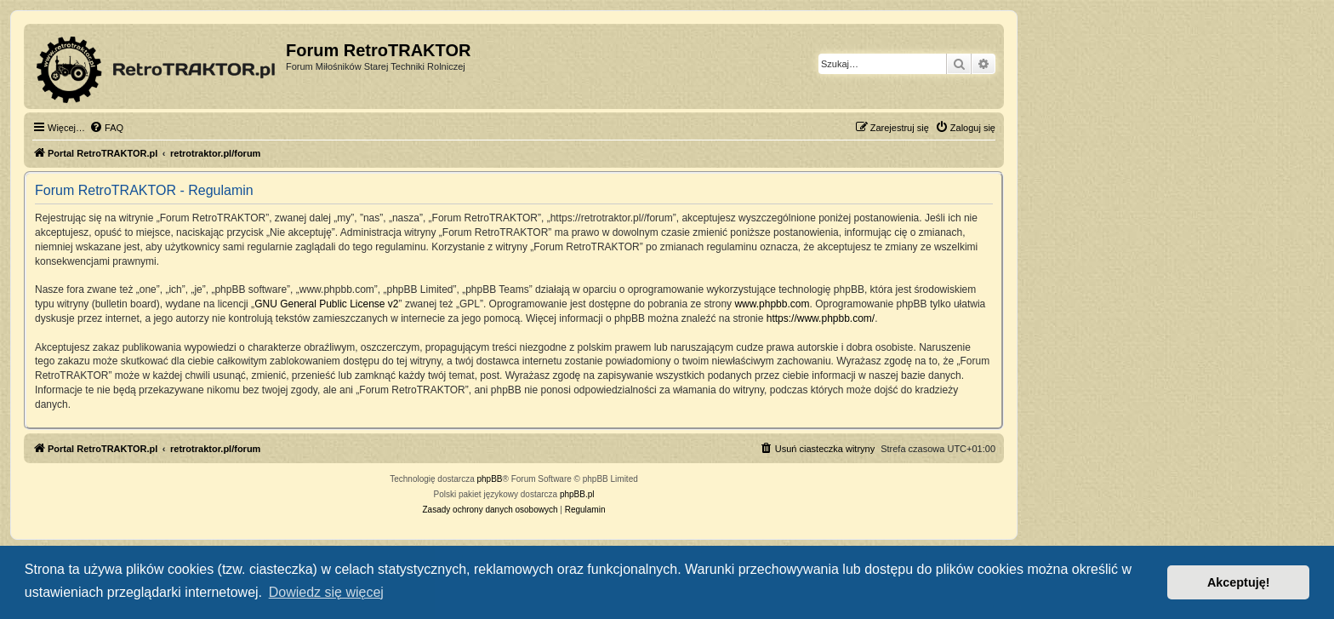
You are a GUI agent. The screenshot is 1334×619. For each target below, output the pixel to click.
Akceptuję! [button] (1238, 582)
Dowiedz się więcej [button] (326, 592)
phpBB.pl (577, 494)
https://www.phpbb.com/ (821, 318)
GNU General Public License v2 (326, 304)
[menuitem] (106, 127)
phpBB (490, 479)
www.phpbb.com (771, 304)
